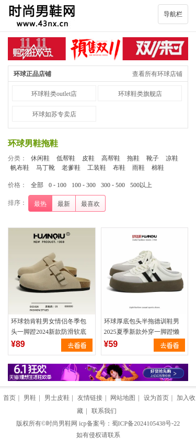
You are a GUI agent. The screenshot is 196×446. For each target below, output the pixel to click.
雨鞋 (138, 167)
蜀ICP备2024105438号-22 (146, 423)
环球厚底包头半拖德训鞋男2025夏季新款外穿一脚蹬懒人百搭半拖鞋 (141, 332)
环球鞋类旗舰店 (140, 93)
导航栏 (173, 14)
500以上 (141, 185)
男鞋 (30, 397)
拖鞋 (133, 158)
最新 (63, 204)
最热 (40, 204)
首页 (9, 397)
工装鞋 (96, 167)
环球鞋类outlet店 (54, 93)
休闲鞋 (40, 158)
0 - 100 (57, 185)
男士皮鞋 (57, 397)
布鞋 (119, 167)
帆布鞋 (19, 167)
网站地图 (122, 397)
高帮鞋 (110, 158)
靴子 (152, 158)
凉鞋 (172, 158)
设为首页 (156, 397)
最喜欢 (90, 204)
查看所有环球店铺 (157, 74)
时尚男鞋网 (61, 423)
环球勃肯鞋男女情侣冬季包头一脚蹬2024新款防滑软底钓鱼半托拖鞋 (48, 332)
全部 (37, 185)
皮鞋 (88, 158)
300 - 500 (113, 185)
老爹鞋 (71, 167)
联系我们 (104, 411)
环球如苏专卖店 (54, 114)
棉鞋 (158, 167)
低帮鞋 (65, 158)
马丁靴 (45, 167)
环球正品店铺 (32, 74)
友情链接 (89, 397)
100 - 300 (84, 185)
